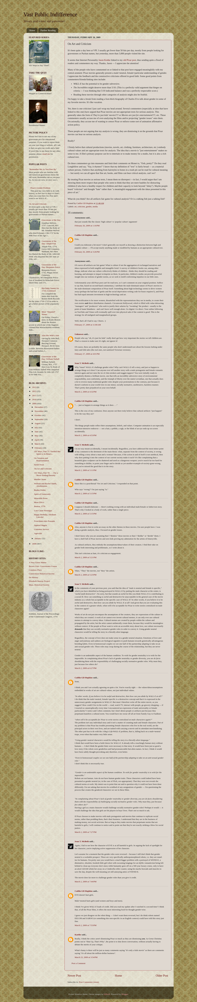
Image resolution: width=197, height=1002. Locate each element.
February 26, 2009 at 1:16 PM (87, 225)
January (38, 538)
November (39, 411)
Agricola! (38, 533)
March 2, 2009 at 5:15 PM (86, 493)
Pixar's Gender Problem (40, 188)
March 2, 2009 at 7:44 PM (86, 881)
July (37, 427)
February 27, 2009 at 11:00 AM (88, 325)
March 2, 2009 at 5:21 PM (86, 557)
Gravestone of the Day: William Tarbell (50, 357)
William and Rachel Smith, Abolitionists (45, 484)
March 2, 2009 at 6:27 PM (86, 668)
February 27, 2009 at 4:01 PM (87, 354)
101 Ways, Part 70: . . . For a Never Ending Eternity (46, 474)
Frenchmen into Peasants (44, 521)
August (38, 423)
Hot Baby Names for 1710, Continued (50, 289)
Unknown (79, 334)
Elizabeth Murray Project (39, 581)
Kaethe (78, 934)
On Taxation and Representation (41, 459)
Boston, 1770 (39, 506)
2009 (34, 403)
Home (32, 30)
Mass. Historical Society (39, 585)
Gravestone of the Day (51, 220)
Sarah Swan (39, 464)
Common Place (35, 570)
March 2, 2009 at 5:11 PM (85, 470)
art (75, 206)
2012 (34, 391)
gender (89, 206)
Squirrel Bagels (40, 525)
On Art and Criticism (38, 204)
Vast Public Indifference (50, 14)
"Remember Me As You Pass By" (43, 169)
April (37, 440)
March (38, 444)
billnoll (107, 994)
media (95, 206)
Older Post (162, 975)
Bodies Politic (40, 490)
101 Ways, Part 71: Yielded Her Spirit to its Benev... (47, 452)
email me (46, 154)
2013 (34, 387)
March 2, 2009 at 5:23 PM (86, 575)
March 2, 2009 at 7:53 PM (86, 925)
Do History (33, 577)
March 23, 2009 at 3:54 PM (86, 957)
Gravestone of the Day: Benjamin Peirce (51, 266)
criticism (81, 206)
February (39, 448)
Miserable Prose (41, 498)
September (39, 419)
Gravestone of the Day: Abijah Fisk (49, 242)
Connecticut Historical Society (42, 574)
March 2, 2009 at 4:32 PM (86, 392)
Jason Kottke (104, 60)
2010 (34, 399)
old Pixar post (129, 60)
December (39, 407)
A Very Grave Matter (37, 562)
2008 (34, 544)
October (38, 415)
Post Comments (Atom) (89, 982)
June (37, 431)
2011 (34, 395)
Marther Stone (40, 479)
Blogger (124, 994)
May (37, 435)
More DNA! (39, 502)
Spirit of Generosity (42, 494)
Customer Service (41, 529)
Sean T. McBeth (82, 363)
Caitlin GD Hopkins (84, 235)
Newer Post (74, 975)
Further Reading (48, 30)
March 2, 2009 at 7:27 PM (86, 832)
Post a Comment (78, 963)
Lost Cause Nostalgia (43, 510)
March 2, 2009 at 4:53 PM (86, 435)
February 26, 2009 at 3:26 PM (87, 252)
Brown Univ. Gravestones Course (43, 566)
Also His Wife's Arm (50, 335)
